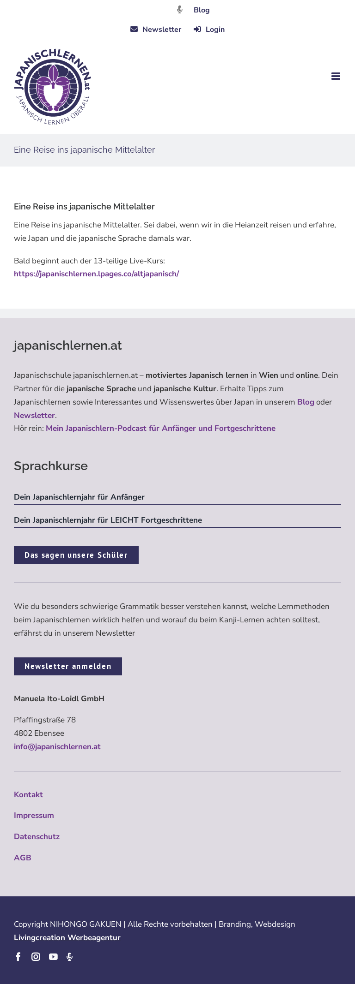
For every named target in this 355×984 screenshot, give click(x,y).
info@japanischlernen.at (57, 746)
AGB (22, 858)
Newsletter (34, 415)
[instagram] (35, 957)
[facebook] (18, 957)
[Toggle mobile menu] (336, 76)
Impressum (34, 815)
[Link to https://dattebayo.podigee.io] (180, 9)
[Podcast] (69, 957)
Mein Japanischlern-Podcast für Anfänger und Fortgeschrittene (160, 428)
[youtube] (53, 957)
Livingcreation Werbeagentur (67, 937)
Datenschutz (37, 836)
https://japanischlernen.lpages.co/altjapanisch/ (96, 273)
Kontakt (28, 794)
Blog (202, 10)
